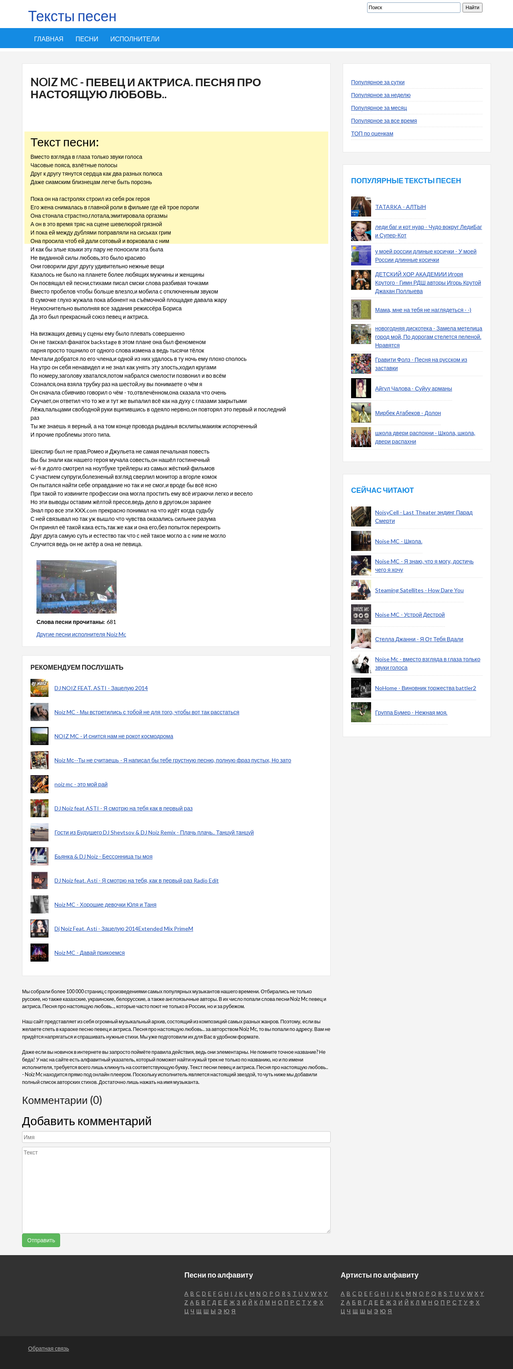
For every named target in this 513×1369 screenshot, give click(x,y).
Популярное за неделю (381, 94)
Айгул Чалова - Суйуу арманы (413, 388)
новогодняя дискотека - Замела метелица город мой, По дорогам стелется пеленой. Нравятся (428, 336)
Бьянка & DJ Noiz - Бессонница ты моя (103, 856)
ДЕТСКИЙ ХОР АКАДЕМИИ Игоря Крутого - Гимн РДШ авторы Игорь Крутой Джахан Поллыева (428, 282)
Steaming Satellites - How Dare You (419, 590)
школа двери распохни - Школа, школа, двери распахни (425, 437)
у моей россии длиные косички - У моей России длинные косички (426, 255)
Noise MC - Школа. (398, 541)
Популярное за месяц (379, 107)
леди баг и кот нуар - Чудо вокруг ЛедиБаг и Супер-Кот (428, 231)
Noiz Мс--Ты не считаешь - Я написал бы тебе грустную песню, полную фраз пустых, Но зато (173, 760)
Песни (86, 39)
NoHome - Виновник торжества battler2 (425, 687)
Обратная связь (48, 1348)
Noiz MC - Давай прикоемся (90, 952)
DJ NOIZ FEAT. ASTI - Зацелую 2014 (101, 687)
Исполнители (135, 39)
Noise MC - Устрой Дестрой (410, 614)
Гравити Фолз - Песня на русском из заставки (421, 363)
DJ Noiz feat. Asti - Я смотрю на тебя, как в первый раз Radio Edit (137, 880)
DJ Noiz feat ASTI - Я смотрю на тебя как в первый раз (124, 808)
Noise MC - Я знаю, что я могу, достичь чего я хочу (424, 565)
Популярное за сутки (378, 82)
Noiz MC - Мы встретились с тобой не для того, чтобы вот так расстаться (147, 712)
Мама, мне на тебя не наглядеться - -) (423, 309)
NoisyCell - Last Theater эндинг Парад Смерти (424, 516)
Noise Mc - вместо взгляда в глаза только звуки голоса (427, 663)
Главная (48, 39)
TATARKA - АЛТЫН (400, 206)
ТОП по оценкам (372, 133)
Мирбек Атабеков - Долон (408, 412)
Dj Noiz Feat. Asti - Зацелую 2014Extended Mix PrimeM (124, 928)
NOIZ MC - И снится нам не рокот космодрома (114, 736)
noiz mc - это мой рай (81, 784)
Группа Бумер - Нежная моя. (411, 712)
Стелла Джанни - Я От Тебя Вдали (419, 639)
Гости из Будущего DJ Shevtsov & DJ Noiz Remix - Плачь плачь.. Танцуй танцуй (154, 832)
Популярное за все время (384, 120)
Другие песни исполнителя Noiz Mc (81, 634)
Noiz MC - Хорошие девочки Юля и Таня (105, 904)
